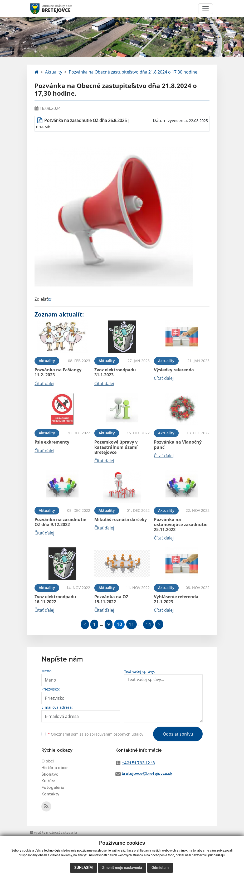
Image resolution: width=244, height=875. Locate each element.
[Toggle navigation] (205, 8)
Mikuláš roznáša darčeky (120, 519)
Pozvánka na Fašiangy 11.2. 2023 (58, 372)
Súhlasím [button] (83, 868)
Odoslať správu (178, 734)
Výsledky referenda (174, 370)
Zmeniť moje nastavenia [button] (122, 868)
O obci (47, 761)
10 (119, 624)
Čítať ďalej (44, 383)
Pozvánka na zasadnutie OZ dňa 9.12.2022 (60, 522)
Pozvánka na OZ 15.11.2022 (111, 599)
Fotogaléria (52, 787)
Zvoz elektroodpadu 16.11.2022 (55, 599)
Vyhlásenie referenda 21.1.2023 (176, 599)
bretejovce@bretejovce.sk (147, 773)
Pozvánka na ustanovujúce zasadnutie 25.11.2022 (180, 524)
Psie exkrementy (52, 442)
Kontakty (50, 794)
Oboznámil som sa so (95, 734)
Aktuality (53, 72)
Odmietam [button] (160, 868)
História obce (54, 768)
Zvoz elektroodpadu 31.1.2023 (115, 372)
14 (148, 624)
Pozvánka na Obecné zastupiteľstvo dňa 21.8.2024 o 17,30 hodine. (133, 72)
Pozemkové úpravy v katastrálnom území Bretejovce (116, 447)
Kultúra (48, 781)
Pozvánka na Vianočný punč (178, 444)
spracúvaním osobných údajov (116, 734)
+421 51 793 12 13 (138, 763)
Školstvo (49, 774)
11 (131, 624)
